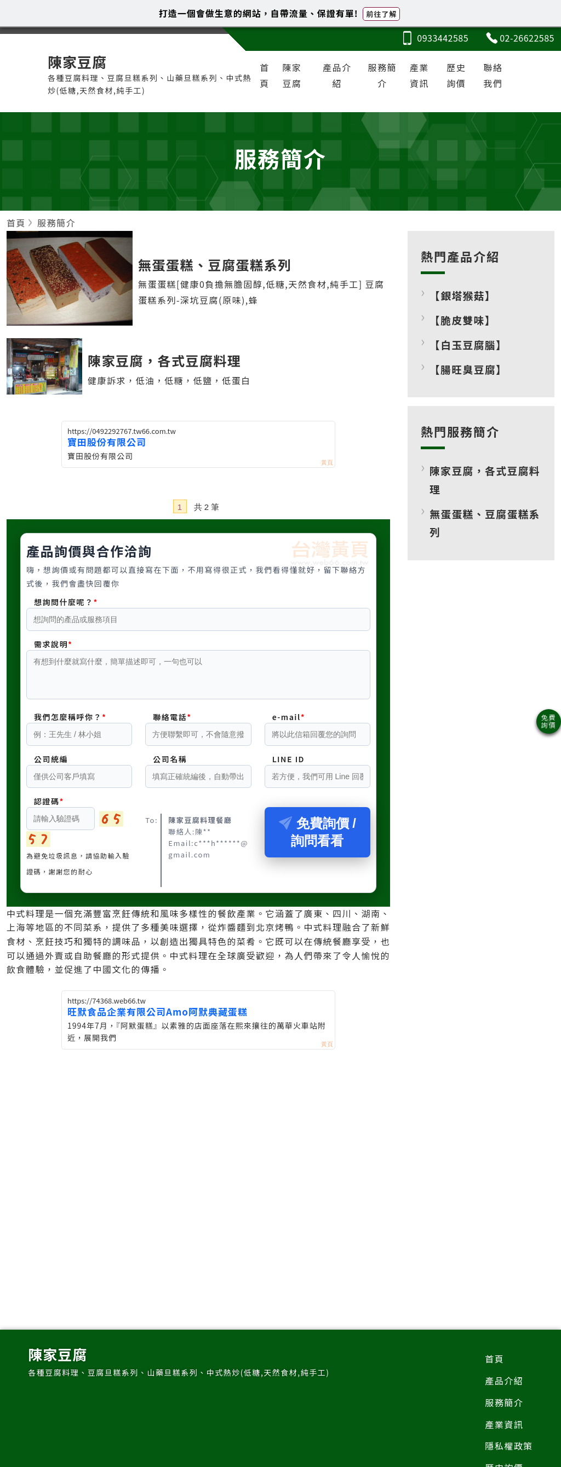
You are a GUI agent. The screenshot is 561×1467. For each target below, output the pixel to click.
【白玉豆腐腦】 (468, 344)
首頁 (265, 75)
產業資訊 (419, 75)
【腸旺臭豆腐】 (468, 369)
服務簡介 (382, 75)
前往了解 (381, 14)
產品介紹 (337, 75)
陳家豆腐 (292, 75)
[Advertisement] (198, 1138)
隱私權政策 (509, 1445)
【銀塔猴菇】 (463, 295)
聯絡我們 (492, 75)
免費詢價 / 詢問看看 (317, 838)
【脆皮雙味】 (463, 319)
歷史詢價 (456, 75)
